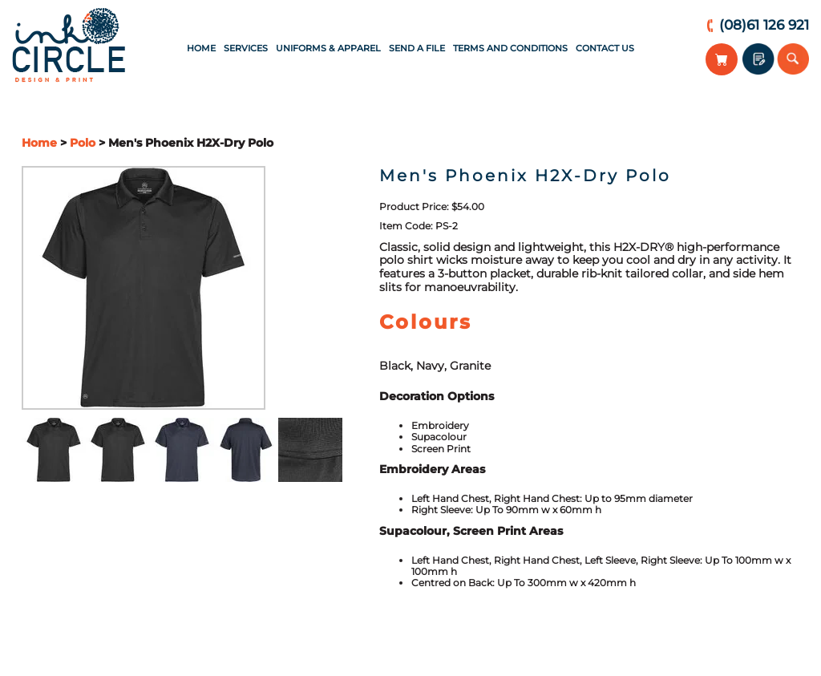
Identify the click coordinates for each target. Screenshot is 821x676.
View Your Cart (722, 59)
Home (201, 48)
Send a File (417, 48)
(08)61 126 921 (764, 25)
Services (246, 48)
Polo (82, 143)
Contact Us (605, 48)
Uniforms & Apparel (328, 48)
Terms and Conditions (510, 48)
